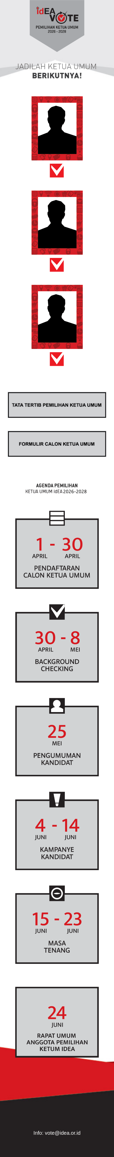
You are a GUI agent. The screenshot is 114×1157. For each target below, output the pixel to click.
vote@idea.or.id (62, 1133)
